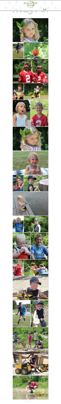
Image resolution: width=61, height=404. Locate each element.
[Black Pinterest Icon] (29, 401)
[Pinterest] (45, 9)
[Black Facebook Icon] (27, 401)
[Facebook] (43, 9)
